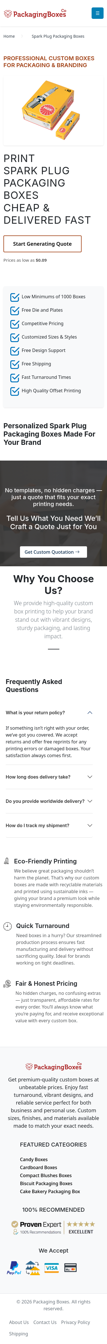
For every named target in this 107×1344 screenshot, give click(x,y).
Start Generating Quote (42, 243)
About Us (19, 1322)
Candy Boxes (34, 1159)
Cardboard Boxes (38, 1167)
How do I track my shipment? (37, 825)
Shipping (18, 1334)
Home (9, 36)
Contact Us (44, 1322)
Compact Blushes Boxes (46, 1175)
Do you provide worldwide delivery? (45, 801)
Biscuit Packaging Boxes (46, 1183)
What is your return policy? (35, 712)
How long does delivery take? (38, 777)
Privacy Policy (75, 1322)
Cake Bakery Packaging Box (50, 1191)
